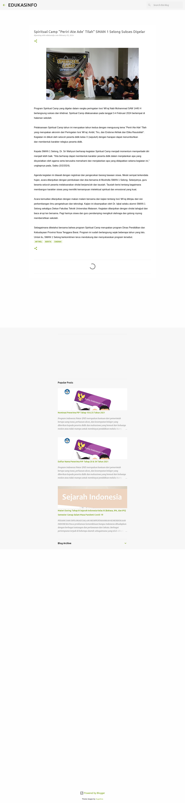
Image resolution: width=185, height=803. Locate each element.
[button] (35, 41)
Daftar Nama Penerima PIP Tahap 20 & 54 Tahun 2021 (83, 461)
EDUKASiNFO (22, 5)
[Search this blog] (167, 5)
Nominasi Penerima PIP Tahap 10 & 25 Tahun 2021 (81, 412)
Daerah (57, 242)
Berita (48, 242)
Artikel (38, 242)
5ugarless (99, 799)
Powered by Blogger (92, 793)
